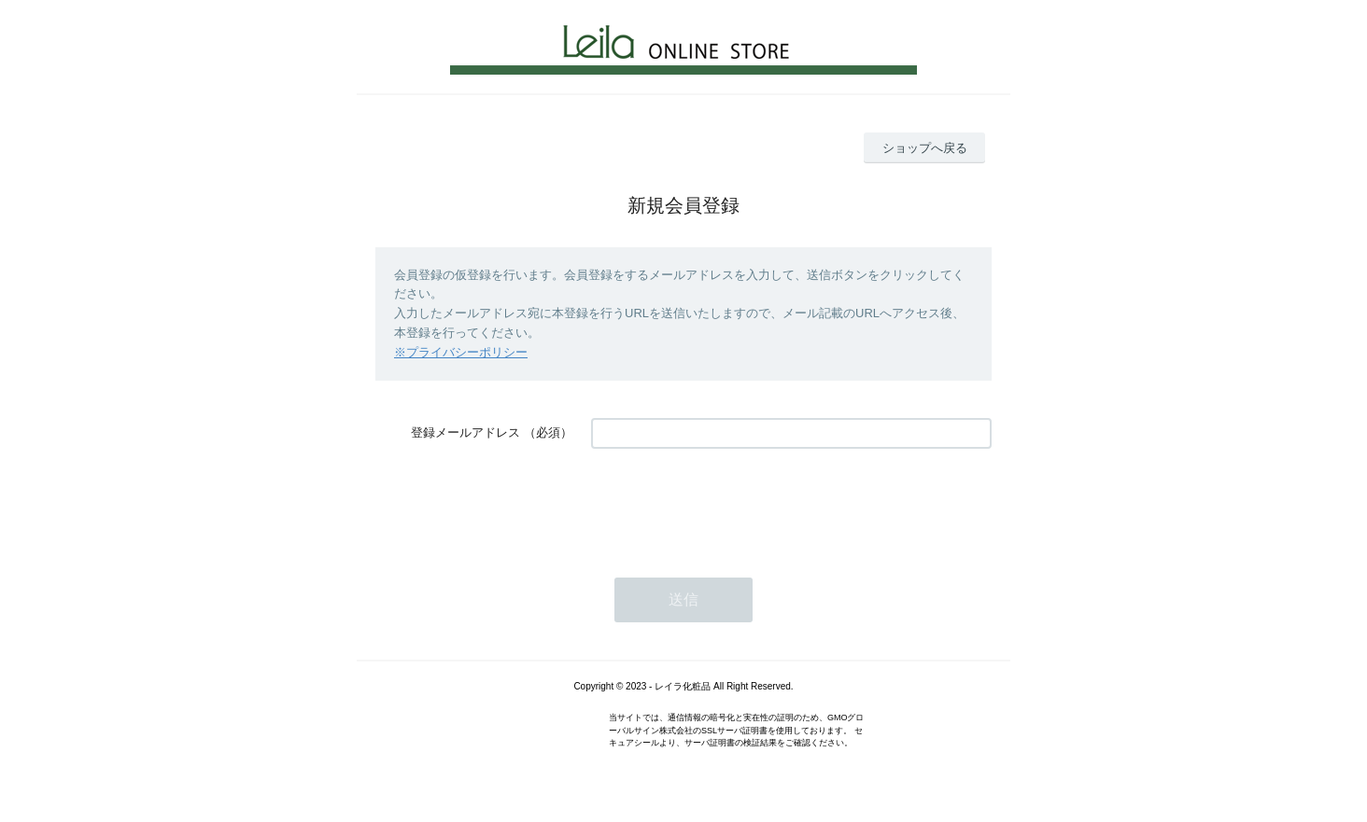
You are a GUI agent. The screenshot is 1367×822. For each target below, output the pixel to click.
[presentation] (733, 503)
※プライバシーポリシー (461, 352)
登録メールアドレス (465, 432)
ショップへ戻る (924, 148)
